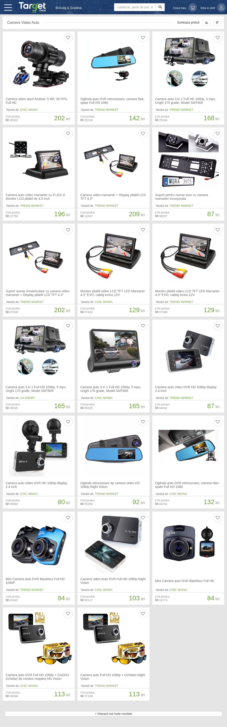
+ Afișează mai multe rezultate (113, 713)
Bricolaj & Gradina (69, 8)
